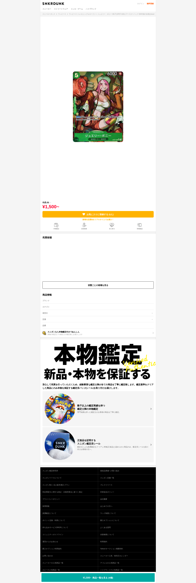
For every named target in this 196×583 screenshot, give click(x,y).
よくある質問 (105, 527)
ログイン (140, 4)
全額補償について (107, 535)
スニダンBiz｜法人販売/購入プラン (56, 485)
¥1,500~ (98, 577)
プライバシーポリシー (51, 499)
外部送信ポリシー (107, 492)
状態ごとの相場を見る (98, 285)
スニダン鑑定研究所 (50, 471)
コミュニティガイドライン (52, 535)
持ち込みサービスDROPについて (55, 527)
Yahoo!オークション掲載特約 (111, 549)
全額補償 (84, 229)
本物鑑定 (56, 229)
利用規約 (103, 542)
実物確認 (140, 229)
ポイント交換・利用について (53, 520)
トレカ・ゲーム (77, 9)
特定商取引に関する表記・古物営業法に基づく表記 (62, 492)
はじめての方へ (106, 506)
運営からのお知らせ (50, 542)
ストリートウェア (61, 9)
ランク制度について (108, 513)
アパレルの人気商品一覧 (109, 563)
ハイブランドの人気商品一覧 (111, 570)
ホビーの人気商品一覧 (51, 570)
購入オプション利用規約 (52, 549)
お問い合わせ (47, 556)
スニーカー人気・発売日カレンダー (114, 556)
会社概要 (103, 499)
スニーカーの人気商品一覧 (52, 563)
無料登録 (150, 4)
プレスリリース (106, 485)
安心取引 (112, 229)
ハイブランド (91, 9)
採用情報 (45, 506)
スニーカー (46, 9)
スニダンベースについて (52, 478)
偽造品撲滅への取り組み (109, 471)
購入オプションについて (109, 520)
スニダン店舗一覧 (107, 478)
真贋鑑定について (49, 513)
